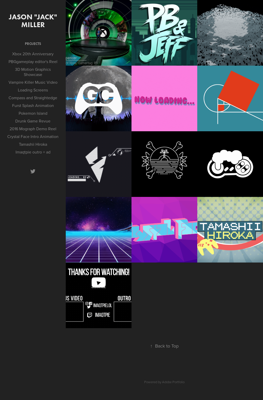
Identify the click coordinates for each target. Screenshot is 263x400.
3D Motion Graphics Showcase (33, 71)
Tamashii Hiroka (33, 144)
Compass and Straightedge (33, 98)
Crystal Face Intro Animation (33, 136)
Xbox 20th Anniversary (33, 54)
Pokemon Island (33, 113)
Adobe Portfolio (173, 382)
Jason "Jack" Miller (34, 20)
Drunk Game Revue (32, 121)
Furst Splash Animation (33, 105)
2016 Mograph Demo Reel (33, 129)
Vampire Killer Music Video (33, 82)
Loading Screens (33, 90)
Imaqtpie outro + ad (33, 152)
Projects (33, 44)
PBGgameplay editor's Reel (33, 61)
